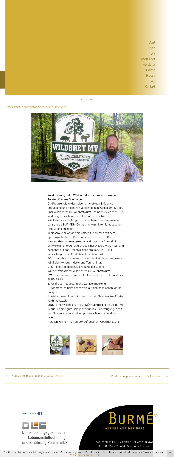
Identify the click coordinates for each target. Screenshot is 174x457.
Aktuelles (87, 100)
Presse (150, 76)
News (151, 48)
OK (97, 455)
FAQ (152, 81)
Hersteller (149, 64)
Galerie (150, 70)
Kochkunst (148, 59)
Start (152, 42)
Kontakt (150, 87)
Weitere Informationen (81, 455)
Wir (153, 53)
